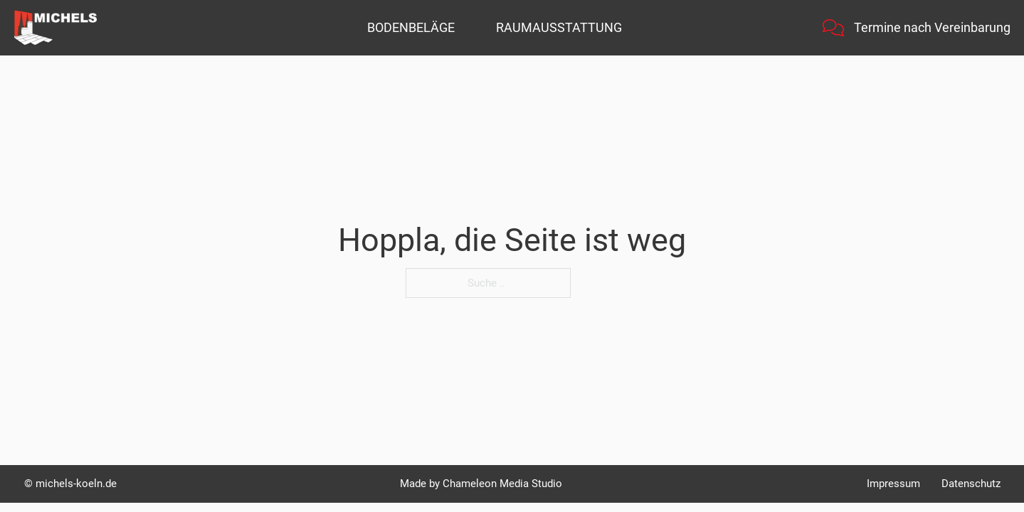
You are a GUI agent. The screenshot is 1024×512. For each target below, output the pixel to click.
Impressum (893, 483)
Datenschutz (971, 483)
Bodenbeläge (411, 27)
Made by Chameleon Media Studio (481, 483)
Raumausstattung (559, 27)
